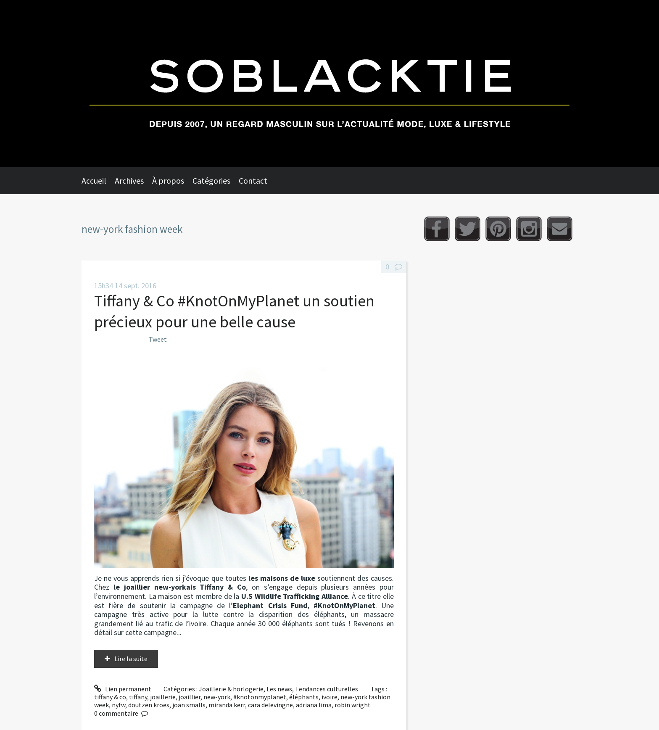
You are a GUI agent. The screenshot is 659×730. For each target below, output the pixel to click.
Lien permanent (122, 689)
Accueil (94, 180)
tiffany (138, 697)
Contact (253, 180)
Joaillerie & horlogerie (231, 689)
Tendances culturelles (326, 689)
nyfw (118, 705)
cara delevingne (270, 705)
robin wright (353, 705)
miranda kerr (226, 705)
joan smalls (189, 705)
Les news (279, 689)
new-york (216, 697)
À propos (168, 180)
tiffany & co (110, 697)
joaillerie (163, 697)
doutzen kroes (148, 705)
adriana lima (314, 705)
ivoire (329, 697)
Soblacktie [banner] (329, 83)
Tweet (158, 339)
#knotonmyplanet (259, 697)
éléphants (304, 697)
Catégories (211, 180)
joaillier (189, 697)
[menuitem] (98, 180)
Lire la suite (131, 658)
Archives (129, 180)
